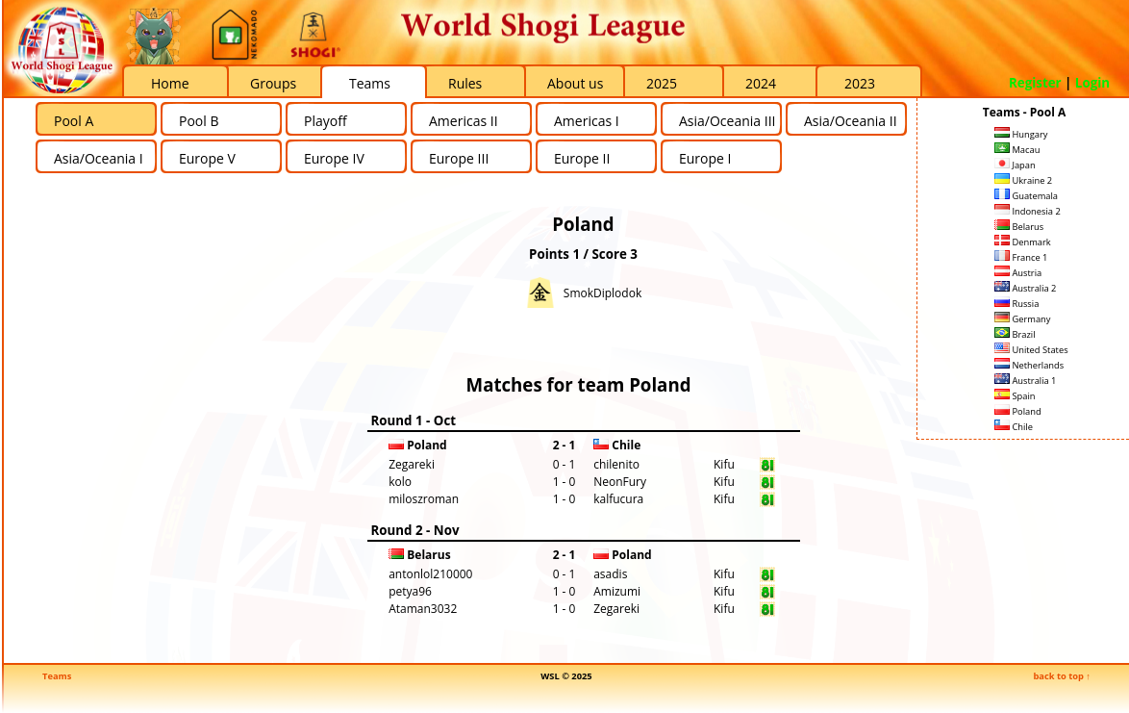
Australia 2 (1025, 288)
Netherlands (1029, 365)
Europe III (459, 158)
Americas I (586, 121)
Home (170, 83)
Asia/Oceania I (98, 158)
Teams (369, 83)
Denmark (1022, 242)
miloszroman (424, 499)
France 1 (1020, 257)
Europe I (705, 158)
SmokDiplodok (602, 293)
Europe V (207, 158)
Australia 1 (1025, 380)
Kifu (724, 464)
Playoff (325, 121)
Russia (1016, 303)
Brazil (1015, 334)
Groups (273, 83)
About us (575, 83)
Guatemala (1026, 196)
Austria (1017, 273)
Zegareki (412, 464)
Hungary (1020, 134)
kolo (400, 481)
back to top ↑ (1062, 676)
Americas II (463, 121)
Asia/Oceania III (727, 121)
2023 (859, 83)
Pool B (198, 121)
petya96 (410, 591)
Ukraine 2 (1023, 180)
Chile (1013, 426)
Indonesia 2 (1027, 211)
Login (1092, 82)
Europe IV (334, 158)
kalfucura (618, 499)
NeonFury (619, 481)
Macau (1017, 149)
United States (1031, 350)
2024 (760, 83)
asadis (610, 574)
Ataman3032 (423, 608)
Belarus (1018, 226)
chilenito (616, 464)
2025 (661, 83)
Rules (465, 83)
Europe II (582, 158)
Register (1035, 82)
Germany (1022, 319)
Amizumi (616, 591)
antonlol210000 (430, 574)
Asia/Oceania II (850, 121)
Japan (1015, 165)
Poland (1017, 411)
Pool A (73, 121)
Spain (1015, 396)
